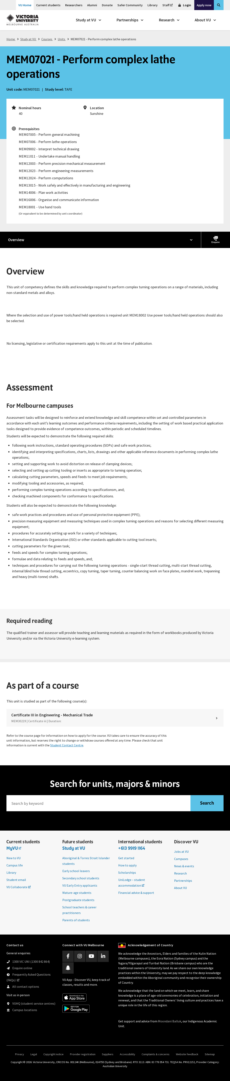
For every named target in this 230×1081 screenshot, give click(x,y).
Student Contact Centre (66, 745)
